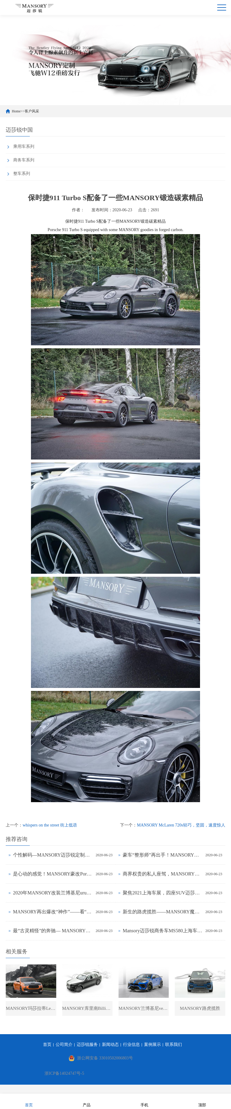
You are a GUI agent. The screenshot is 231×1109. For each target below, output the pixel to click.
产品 (87, 1101)
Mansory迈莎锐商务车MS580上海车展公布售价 (162, 930)
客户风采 (32, 111)
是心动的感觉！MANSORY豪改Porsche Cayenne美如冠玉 (53, 873)
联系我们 (173, 1045)
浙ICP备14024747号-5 (64, 1073)
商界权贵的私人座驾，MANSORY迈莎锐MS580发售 (162, 873)
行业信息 (131, 1045)
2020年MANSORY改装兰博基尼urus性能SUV (53, 892)
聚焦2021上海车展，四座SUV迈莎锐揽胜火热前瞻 (162, 892)
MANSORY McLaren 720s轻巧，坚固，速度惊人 (181, 825)
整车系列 (21, 173)
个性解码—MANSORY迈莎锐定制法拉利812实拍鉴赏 (53, 854)
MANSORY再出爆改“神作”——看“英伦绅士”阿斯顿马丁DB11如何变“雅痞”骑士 (53, 911)
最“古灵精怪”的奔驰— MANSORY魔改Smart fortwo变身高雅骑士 (53, 930)
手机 (144, 1101)
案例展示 (152, 1045)
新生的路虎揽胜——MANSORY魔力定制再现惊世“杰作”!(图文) (162, 911)
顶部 (202, 1101)
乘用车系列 (23, 146)
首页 (47, 1045)
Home (16, 111)
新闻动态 (110, 1045)
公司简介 (64, 1045)
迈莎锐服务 (87, 1045)
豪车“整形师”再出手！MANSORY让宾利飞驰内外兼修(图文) (162, 854)
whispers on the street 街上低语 (50, 825)
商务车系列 (23, 160)
